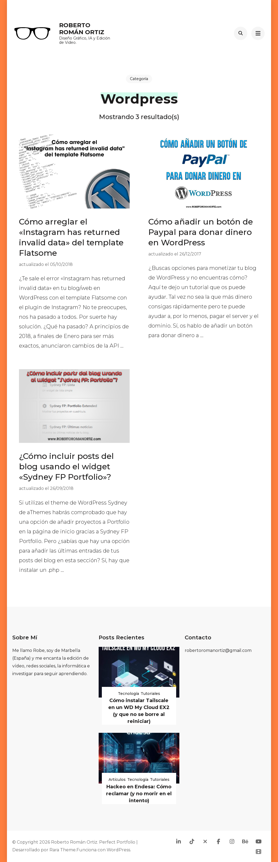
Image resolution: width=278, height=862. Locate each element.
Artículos (117, 779)
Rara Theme (62, 849)
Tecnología (128, 693)
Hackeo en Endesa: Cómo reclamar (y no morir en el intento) (139, 794)
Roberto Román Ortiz (81, 29)
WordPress (118, 849)
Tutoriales (150, 693)
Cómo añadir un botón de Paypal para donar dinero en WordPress (200, 232)
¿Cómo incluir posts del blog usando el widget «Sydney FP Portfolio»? (66, 466)
